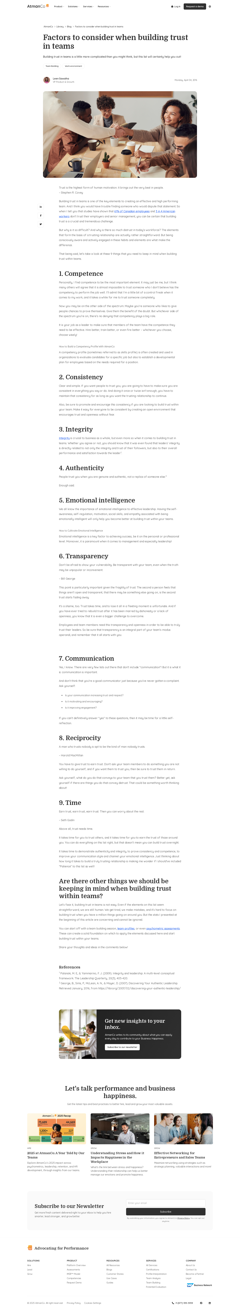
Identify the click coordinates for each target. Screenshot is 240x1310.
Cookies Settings (92, 1303)
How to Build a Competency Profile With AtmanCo (87, 346)
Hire (29, 1265)
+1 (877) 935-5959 (182, 1303)
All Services (151, 1265)
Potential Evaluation (156, 1287)
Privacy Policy (183, 1218)
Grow (30, 1274)
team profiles (125, 928)
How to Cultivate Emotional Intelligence (81, 530)
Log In (176, 6)
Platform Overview (76, 1265)
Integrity (64, 438)
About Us (190, 1265)
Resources (104, 6)
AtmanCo (49, 26)
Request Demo (74, 1282)
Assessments (73, 1269)
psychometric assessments (163, 928)
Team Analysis (153, 1278)
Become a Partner (195, 1274)
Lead (29, 1269)
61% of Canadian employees (132, 211)
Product (59, 6)
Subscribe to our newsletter (122, 1047)
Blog (70, 26)
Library (61, 26)
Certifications (152, 1269)
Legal (188, 1278)
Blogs (109, 1269)
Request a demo (194, 6)
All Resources (113, 1265)
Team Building (153, 1282)
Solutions (73, 6)
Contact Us (191, 1269)
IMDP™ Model (73, 1274)
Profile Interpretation (156, 1274)
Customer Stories (115, 1274)
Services (88, 6)
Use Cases (111, 1278)
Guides (109, 1282)
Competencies (74, 1278)
